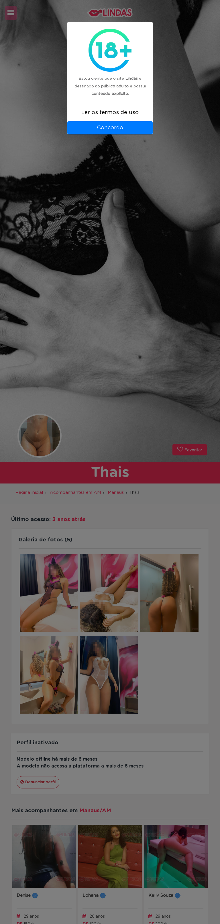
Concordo (110, 127)
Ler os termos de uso (110, 112)
